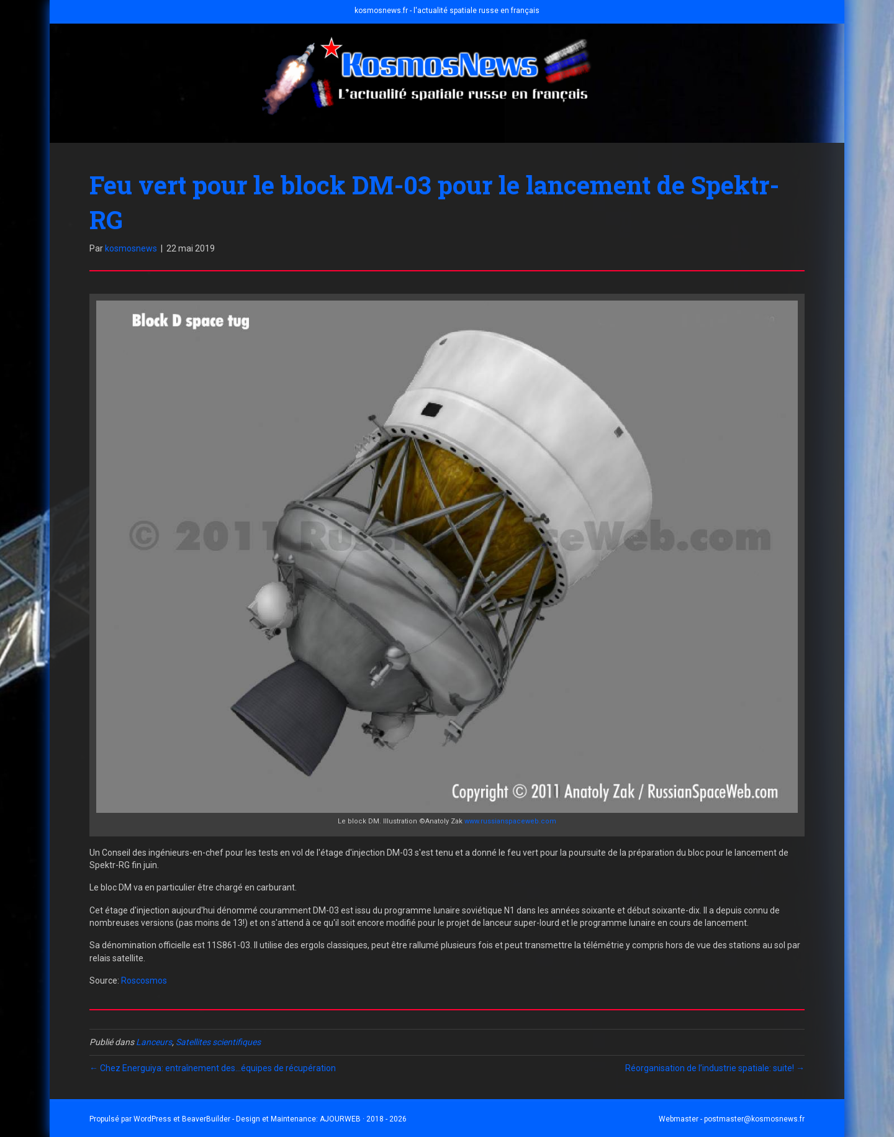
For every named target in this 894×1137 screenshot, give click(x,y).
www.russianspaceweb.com (510, 821)
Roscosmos (144, 980)
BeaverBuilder (206, 1119)
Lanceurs (154, 1042)
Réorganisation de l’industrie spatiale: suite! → (715, 1068)
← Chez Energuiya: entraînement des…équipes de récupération (212, 1068)
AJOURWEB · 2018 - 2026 (363, 1119)
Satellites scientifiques (218, 1042)
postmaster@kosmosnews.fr (754, 1119)
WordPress (152, 1119)
